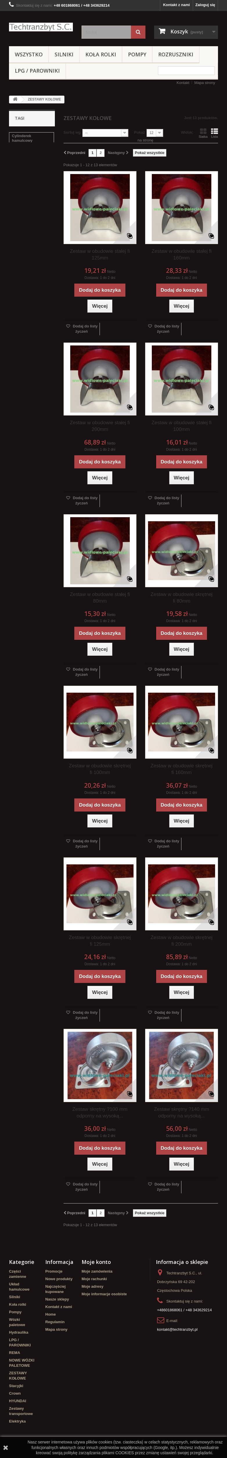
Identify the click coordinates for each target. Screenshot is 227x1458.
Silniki (64, 54)
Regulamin (54, 1322)
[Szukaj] (138, 32)
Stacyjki (16, 1386)
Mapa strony (204, 82)
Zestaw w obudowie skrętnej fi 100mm (100, 769)
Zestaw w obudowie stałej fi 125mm (100, 254)
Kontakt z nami (176, 5)
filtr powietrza (24, 158)
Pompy (137, 54)
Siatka (203, 133)
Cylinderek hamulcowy (22, 138)
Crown (15, 1393)
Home (50, 1314)
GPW (16, 175)
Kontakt (182, 82)
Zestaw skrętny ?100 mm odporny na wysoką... (99, 1112)
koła (47, 158)
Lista (214, 133)
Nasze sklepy (57, 1299)
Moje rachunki (94, 1279)
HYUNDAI (17, 1401)
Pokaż (139, 132)
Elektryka (17, 1421)
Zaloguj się (205, 5)
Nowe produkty (59, 1279)
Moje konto (96, 1261)
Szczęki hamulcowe (29, 166)
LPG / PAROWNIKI (37, 70)
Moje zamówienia (97, 1271)
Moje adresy (92, 1286)
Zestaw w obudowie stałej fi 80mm (100, 598)
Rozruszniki (175, 54)
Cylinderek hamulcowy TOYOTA (30, 208)
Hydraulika (18, 1332)
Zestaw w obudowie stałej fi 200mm (100, 426)
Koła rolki (100, 54)
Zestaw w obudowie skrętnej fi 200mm (182, 941)
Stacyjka (19, 149)
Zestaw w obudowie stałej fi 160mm (182, 254)
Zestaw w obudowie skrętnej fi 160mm (182, 769)
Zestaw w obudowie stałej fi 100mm (182, 426)
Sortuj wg (72, 132)
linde (16, 197)
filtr (15, 219)
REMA (14, 1352)
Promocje (53, 1271)
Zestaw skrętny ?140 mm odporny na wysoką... (181, 1112)
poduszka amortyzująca (24, 186)
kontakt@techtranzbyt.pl (177, 1329)
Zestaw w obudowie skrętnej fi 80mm (182, 598)
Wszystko (29, 54)
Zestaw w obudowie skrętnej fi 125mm (100, 941)
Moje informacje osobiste (104, 1294)
